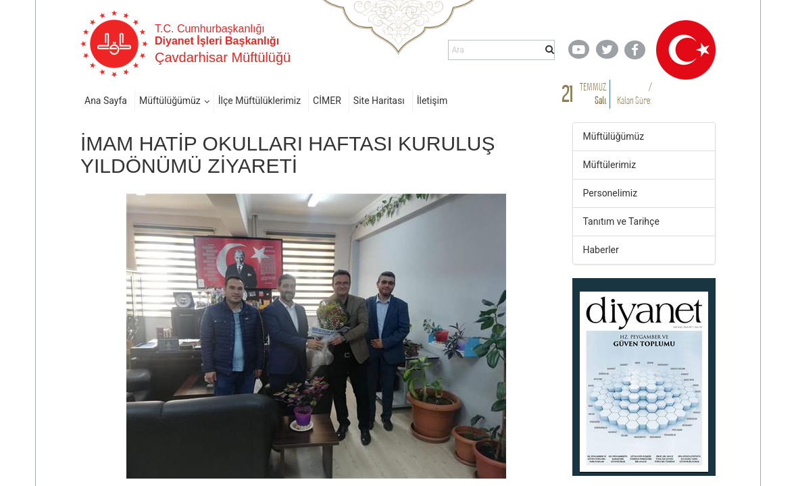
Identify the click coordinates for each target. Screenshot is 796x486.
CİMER (327, 100)
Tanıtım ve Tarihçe (621, 221)
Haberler (601, 249)
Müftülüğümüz (170, 100)
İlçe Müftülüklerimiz (259, 100)
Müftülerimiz (610, 164)
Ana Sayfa (105, 100)
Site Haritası (379, 100)
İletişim (432, 100)
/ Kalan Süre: (634, 93)
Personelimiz (610, 193)
